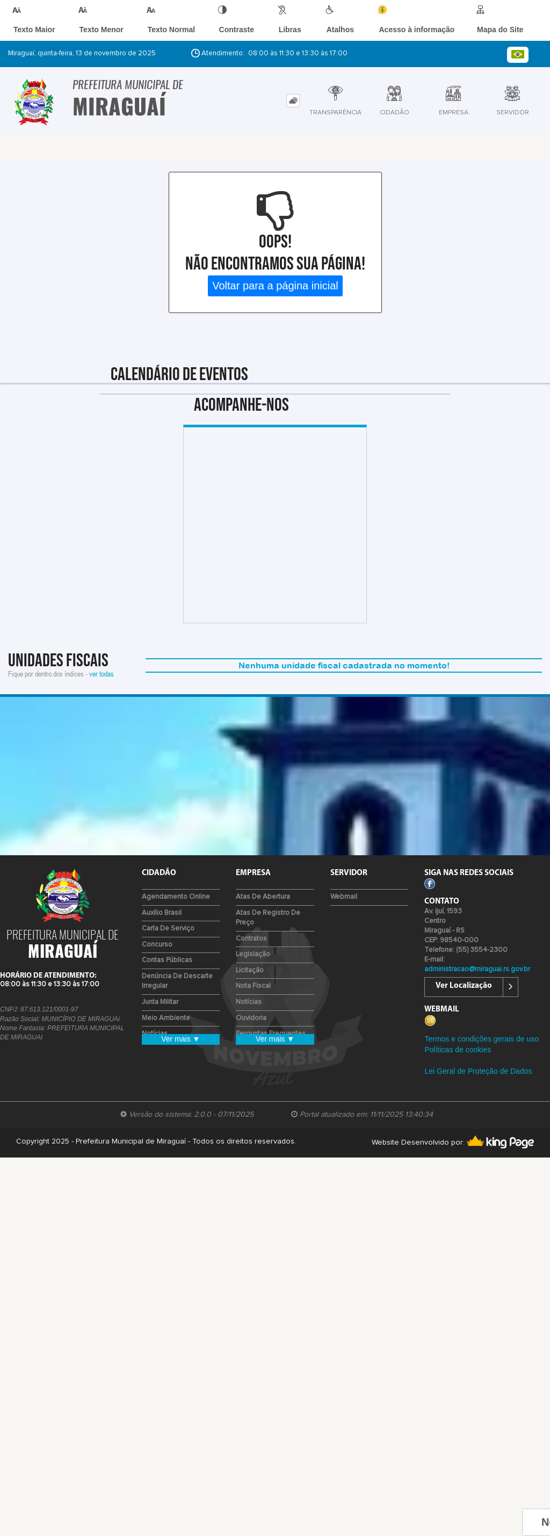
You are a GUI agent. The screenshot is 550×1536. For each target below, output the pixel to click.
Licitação (250, 970)
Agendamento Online (176, 896)
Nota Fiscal (253, 985)
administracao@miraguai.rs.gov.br (477, 969)
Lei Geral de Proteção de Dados (478, 1071)
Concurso (157, 944)
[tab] (293, 100)
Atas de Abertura (263, 896)
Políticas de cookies (457, 1049)
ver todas (101, 673)
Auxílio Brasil (162, 912)
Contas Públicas (167, 960)
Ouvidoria (251, 1018)
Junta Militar (160, 1002)
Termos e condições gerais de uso (481, 1039)
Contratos (251, 938)
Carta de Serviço (168, 928)
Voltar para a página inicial (275, 286)
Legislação (253, 954)
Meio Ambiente (166, 1018)
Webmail (343, 896)
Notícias (249, 1002)
